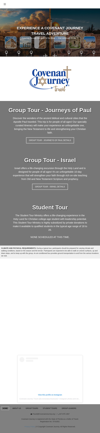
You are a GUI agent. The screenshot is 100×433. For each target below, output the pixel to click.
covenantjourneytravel (49, 399)
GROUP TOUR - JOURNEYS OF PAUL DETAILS (50, 140)
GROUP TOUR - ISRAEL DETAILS (50, 187)
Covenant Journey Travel (28, 399)
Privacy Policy (30, 427)
